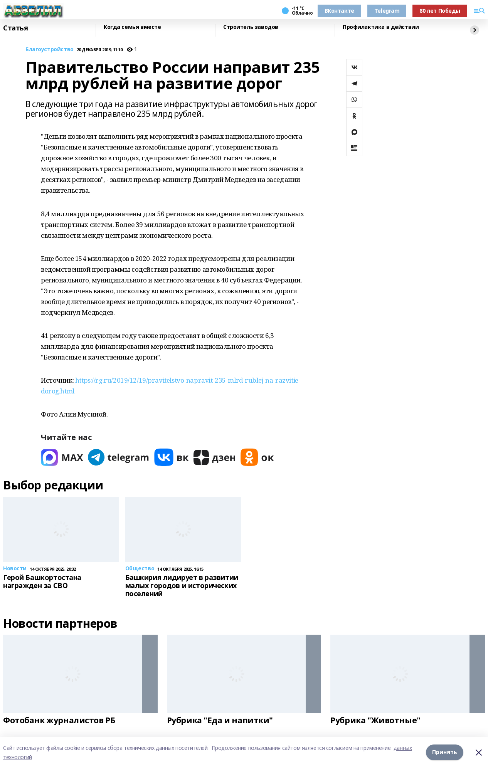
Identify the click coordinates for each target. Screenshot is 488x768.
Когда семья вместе (132, 27)
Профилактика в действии (381, 27)
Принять (444, 752)
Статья (15, 28)
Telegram (387, 10)
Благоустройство (49, 49)
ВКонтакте (339, 10)
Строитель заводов (250, 27)
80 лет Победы (439, 10)
